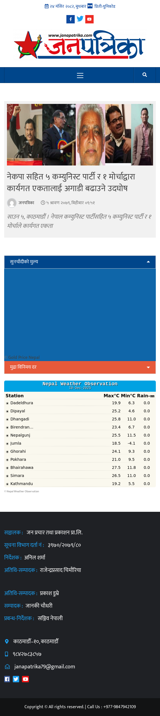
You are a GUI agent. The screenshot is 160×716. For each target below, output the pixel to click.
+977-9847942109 (119, 707)
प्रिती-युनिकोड (105, 6)
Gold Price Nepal (24, 357)
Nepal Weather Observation (23, 491)
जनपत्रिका (26, 203)
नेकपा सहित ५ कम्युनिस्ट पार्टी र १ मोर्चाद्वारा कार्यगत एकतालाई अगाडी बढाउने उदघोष (71, 183)
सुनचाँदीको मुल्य (24, 262)
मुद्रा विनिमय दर (23, 367)
